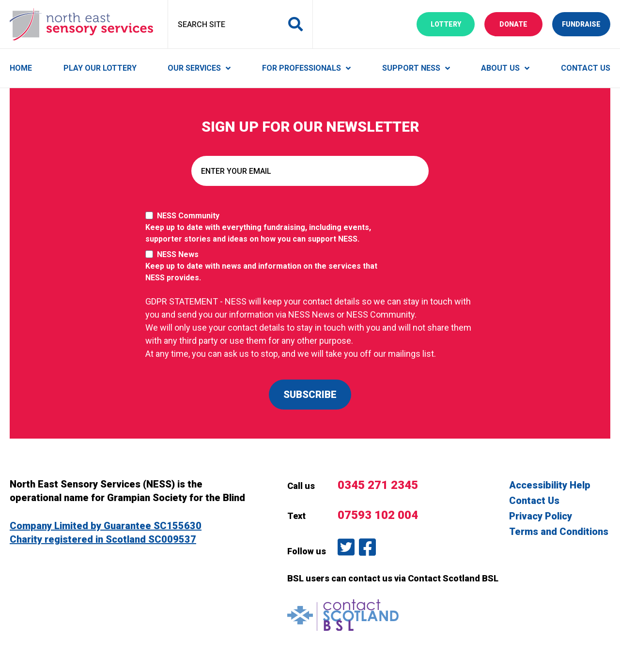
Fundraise (586, 23)
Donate (520, 23)
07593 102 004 (378, 515)
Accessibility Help (549, 485)
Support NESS (411, 68)
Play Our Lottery (100, 68)
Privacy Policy (540, 516)
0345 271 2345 (378, 485)
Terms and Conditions (558, 531)
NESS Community (266, 228)
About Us (500, 68)
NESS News (266, 267)
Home (21, 68)
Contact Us (585, 68)
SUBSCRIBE (310, 394)
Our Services (194, 68)
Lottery (453, 23)
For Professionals (301, 68)
